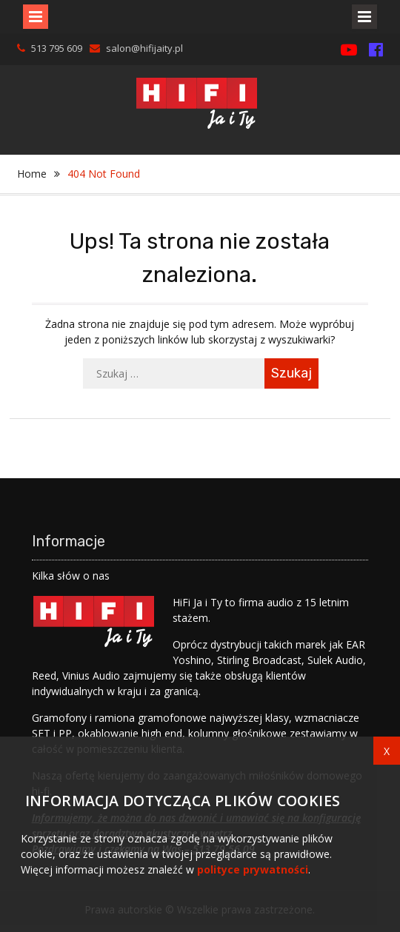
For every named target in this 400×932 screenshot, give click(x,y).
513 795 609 (56, 48)
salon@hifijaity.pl (144, 48)
